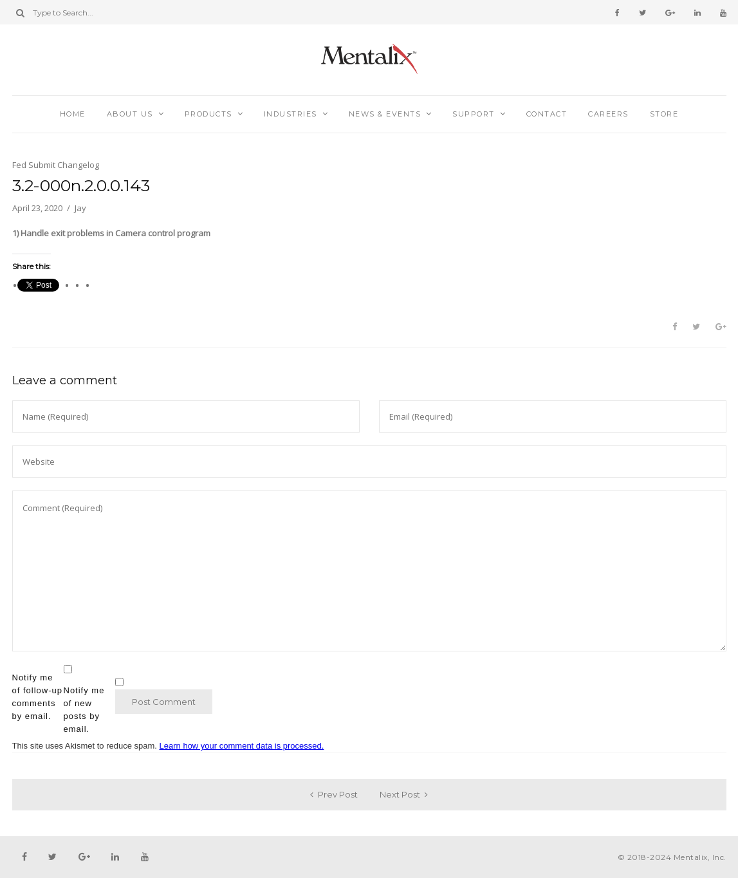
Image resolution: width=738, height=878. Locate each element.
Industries (290, 113)
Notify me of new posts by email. (84, 710)
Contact (546, 113)
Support (473, 113)
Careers (608, 113)
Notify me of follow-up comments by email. (37, 697)
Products (208, 113)
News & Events (385, 113)
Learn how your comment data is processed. (242, 746)
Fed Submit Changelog (55, 165)
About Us (130, 113)
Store (664, 113)
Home (73, 113)
